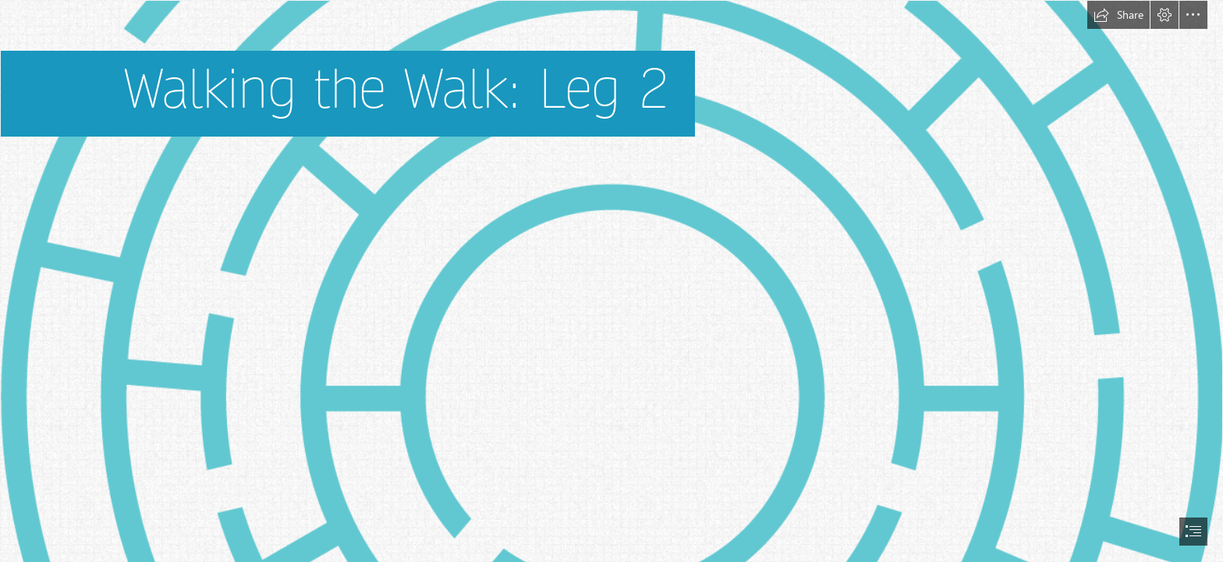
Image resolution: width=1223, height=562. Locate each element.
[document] (611, 281)
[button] (1118, 15)
